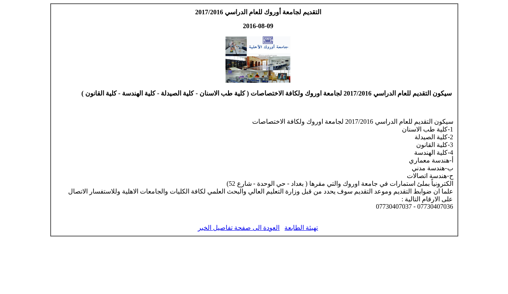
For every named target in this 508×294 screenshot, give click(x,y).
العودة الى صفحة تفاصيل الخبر (239, 227)
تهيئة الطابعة (301, 227)
